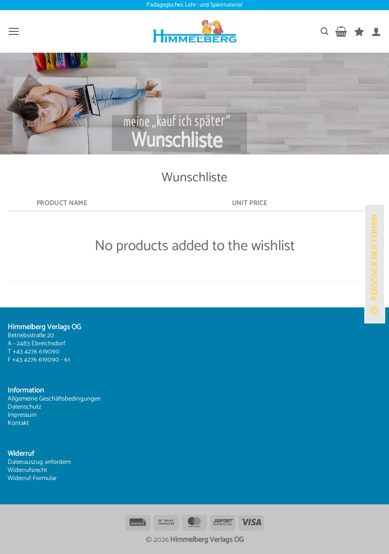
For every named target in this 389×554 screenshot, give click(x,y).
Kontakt (18, 423)
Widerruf (19, 478)
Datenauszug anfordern (39, 462)
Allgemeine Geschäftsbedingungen (54, 398)
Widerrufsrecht (27, 470)
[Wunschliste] (359, 31)
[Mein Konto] (376, 31)
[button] (14, 31)
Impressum (22, 415)
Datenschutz (25, 407)
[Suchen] (324, 31)
